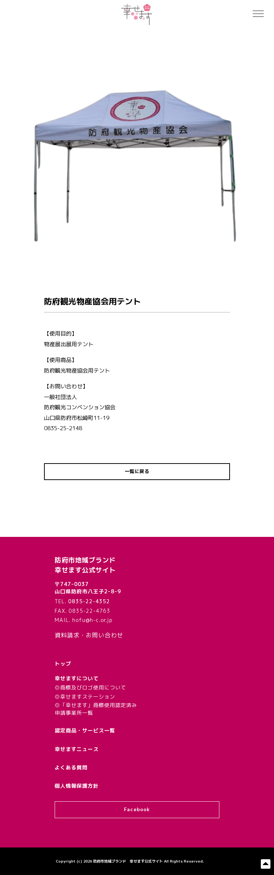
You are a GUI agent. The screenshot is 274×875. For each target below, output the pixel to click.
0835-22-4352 (89, 601)
